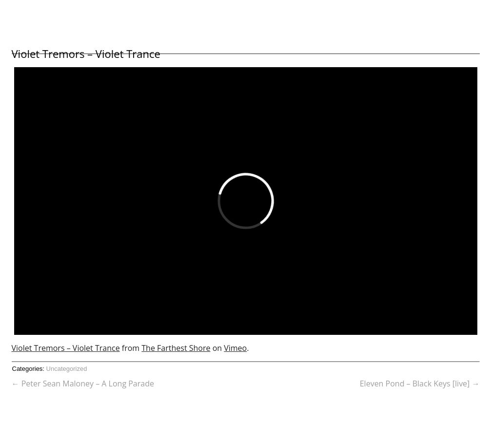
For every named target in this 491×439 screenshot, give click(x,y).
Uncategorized (66, 368)
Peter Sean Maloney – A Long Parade (83, 383)
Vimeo (235, 348)
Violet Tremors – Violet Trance (86, 53)
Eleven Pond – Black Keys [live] (420, 383)
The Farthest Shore (175, 348)
